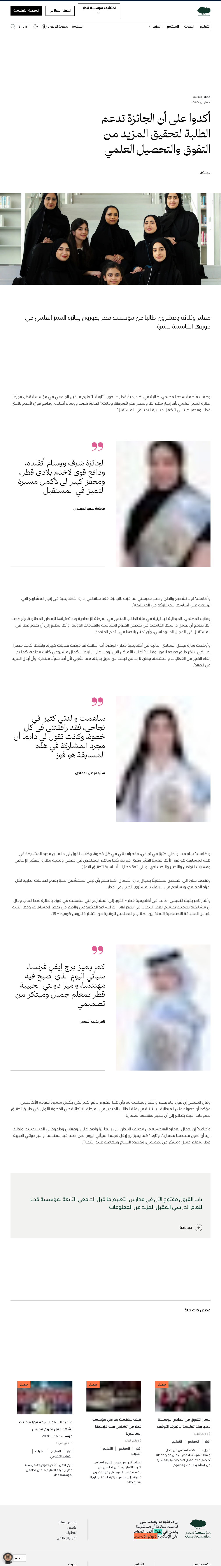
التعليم (205, 26)
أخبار (207, 1458)
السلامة (77, 26)
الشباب (136, 1470)
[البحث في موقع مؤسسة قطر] (13, 26)
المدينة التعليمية (26, 10)
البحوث (189, 26)
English (24, 26)
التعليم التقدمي (61, 1473)
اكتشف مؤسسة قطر (99, 9)
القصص (72, 1527)
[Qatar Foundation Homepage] (202, 11)
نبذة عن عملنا (68, 1522)
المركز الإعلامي (60, 10)
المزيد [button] (155, 26)
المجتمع (173, 26)
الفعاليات (71, 1532)
